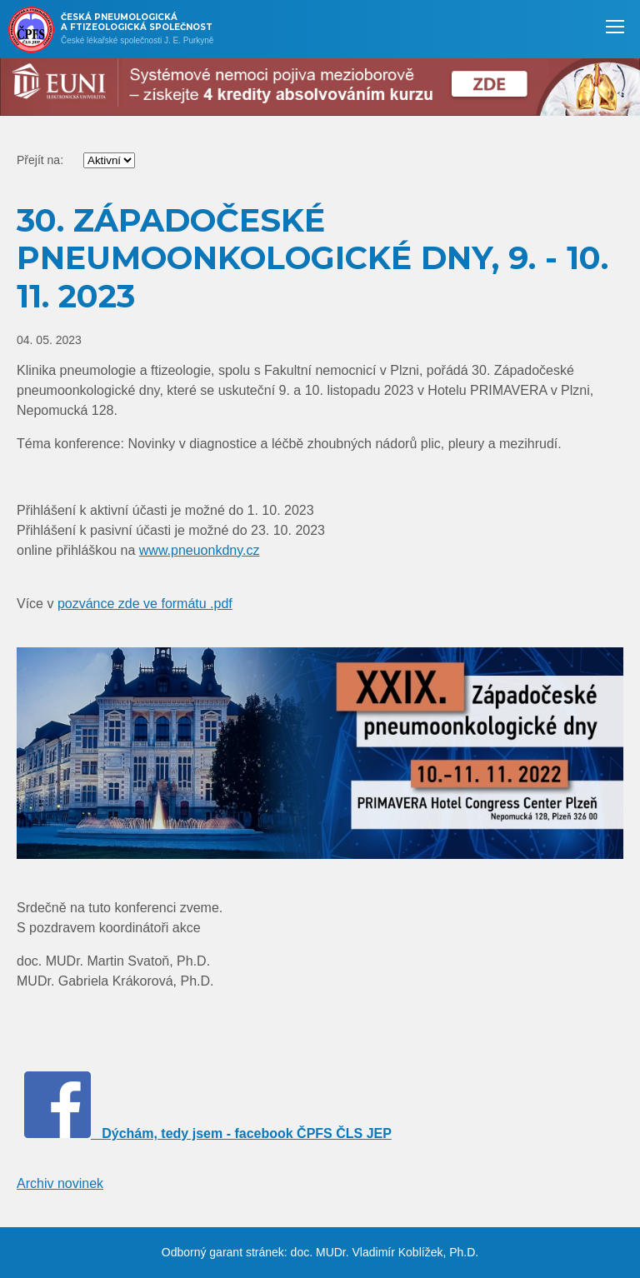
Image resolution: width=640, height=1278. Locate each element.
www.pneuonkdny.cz (199, 550)
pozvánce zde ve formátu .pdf (145, 604)
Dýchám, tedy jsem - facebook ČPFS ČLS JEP (208, 1133)
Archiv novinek (60, 1183)
